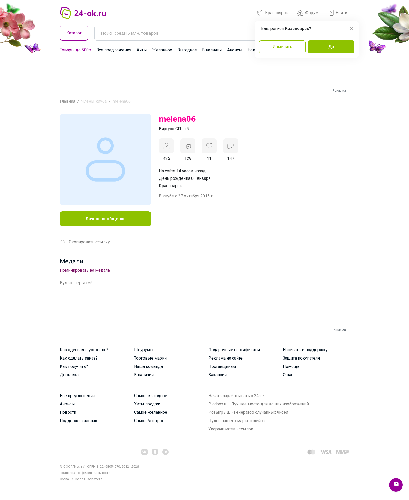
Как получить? (74, 366)
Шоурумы (143, 349)
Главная (67, 101)
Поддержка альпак (78, 420)
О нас (288, 374)
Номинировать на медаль (85, 270)
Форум (307, 13)
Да (331, 46)
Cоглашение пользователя (81, 479)
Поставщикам (222, 366)
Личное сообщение (105, 218)
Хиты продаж (147, 404)
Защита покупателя (301, 358)
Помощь (291, 366)
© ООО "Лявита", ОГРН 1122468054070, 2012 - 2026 (99, 466)
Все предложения (113, 49)
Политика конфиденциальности (85, 473)
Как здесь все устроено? (84, 349)
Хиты (142, 49)
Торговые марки (150, 358)
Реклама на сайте (225, 358)
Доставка (69, 374)
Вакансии (217, 374)
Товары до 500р (75, 49)
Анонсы (234, 49)
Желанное (162, 49)
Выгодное (187, 49)
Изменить (282, 46)
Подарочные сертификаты (234, 349)
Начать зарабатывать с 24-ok (236, 395)
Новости (68, 412)
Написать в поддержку (305, 349)
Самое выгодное (150, 395)
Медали (71, 261)
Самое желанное (150, 412)
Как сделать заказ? (79, 358)
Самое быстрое (149, 420)
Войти (337, 13)
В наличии (212, 49)
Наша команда (148, 366)
